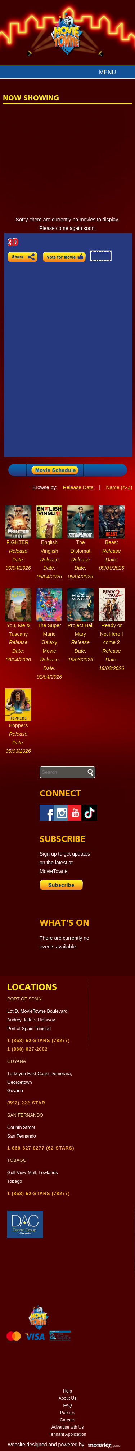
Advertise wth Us (67, 1427)
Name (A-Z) (119, 487)
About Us (67, 1398)
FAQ (67, 1405)
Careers (67, 1419)
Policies (67, 1412)
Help (67, 1391)
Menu (107, 72)
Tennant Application (67, 1434)
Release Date (78, 487)
